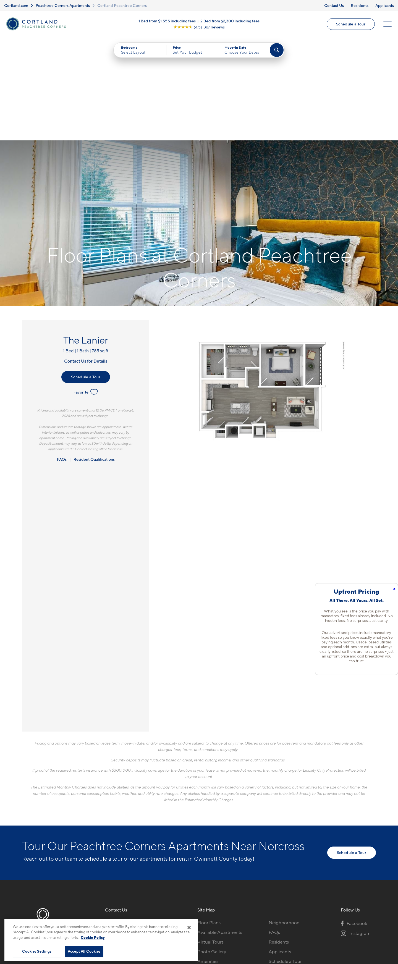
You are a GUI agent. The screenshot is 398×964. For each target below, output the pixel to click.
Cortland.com (16, 5)
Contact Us (334, 5)
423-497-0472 (120, 819)
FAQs (62, 355)
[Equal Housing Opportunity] (108, 849)
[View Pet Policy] (151, 849)
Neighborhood (284, 819)
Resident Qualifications (94, 355)
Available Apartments (219, 828)
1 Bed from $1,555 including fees (167, 21)
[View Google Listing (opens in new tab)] (199, 27)
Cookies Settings (36, 951)
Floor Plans (209, 819)
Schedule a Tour (350, 24)
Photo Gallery (211, 848)
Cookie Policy (93, 937)
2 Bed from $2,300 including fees (230, 21)
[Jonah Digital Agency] (363, 915)
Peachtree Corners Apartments (63, 5)
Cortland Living (213, 867)
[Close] (189, 927)
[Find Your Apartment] (277, 50)
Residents (359, 5)
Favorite (86, 289)
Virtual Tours (210, 838)
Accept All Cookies (84, 951)
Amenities (207, 857)
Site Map (223, 918)
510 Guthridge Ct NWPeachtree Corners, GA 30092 (137, 832)
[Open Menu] (387, 24)
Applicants (384, 5)
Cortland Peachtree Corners (122, 5)
